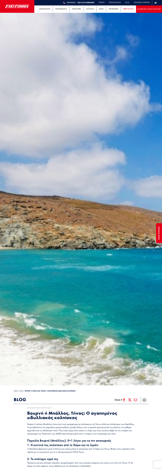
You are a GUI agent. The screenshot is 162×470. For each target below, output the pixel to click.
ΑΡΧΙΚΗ (16, 391)
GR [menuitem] (156, 2)
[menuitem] (156, 2)
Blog (21, 391)
